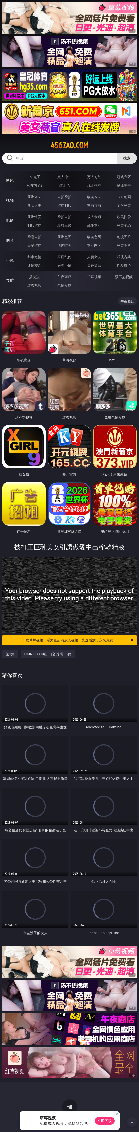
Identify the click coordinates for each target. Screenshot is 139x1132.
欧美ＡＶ (94, 196)
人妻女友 (94, 256)
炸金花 (64, 185)
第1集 (10, 654)
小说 (10, 260)
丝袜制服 (64, 205)
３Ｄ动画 (124, 196)
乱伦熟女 (94, 225)
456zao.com (69, 145)
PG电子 (34, 176)
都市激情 (34, 256)
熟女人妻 (34, 205)
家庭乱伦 (64, 256)
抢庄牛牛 (124, 185)
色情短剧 (64, 285)
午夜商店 (64, 276)
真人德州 (64, 176)
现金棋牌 (94, 185)
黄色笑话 (94, 265)
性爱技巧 (124, 265)
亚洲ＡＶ (34, 196)
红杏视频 (34, 285)
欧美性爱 (124, 216)
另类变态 (124, 225)
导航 (10, 280)
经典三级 (64, 225)
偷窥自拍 (34, 236)
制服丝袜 (34, 225)
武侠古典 (124, 256)
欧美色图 (94, 236)
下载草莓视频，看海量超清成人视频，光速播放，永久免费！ (78, 640)
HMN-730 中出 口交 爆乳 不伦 (47, 654)
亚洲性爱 (34, 216)
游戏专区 (124, 176)
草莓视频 (94, 276)
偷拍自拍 (64, 216)
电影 (10, 220)
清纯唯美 (64, 245)
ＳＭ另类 (124, 205)
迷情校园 (34, 265)
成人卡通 (94, 216)
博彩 (10, 180)
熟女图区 (94, 245)
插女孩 (34, 276)
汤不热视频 (124, 276)
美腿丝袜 (34, 245)
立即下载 (105, 1120)
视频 (10, 200)
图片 (10, 240)
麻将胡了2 (34, 185)
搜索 (126, 158)
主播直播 (94, 205)
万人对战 (94, 176)
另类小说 (64, 265)
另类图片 (124, 245)
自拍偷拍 (64, 196)
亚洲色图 (64, 236)
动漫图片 (124, 236)
